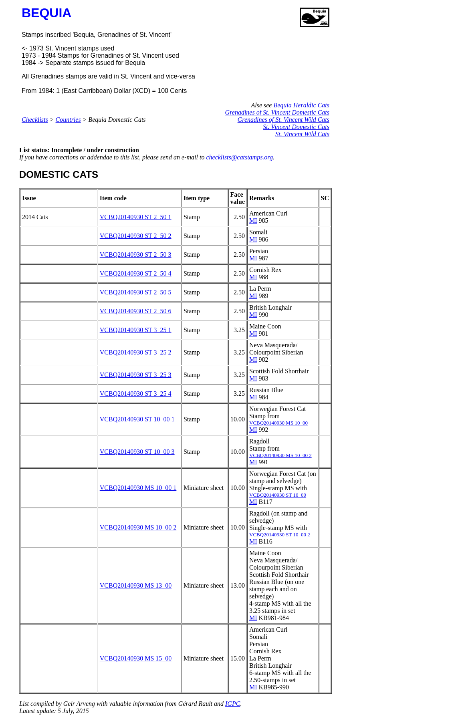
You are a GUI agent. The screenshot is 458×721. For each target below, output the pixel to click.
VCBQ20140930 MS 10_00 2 (280, 455)
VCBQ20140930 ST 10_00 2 (279, 535)
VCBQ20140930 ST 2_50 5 (135, 292)
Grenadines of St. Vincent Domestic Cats (277, 112)
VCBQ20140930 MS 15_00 (136, 658)
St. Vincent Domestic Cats (296, 126)
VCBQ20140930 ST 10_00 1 (137, 419)
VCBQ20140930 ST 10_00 (277, 495)
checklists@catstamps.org (239, 157)
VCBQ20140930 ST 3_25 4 (135, 393)
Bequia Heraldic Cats (301, 105)
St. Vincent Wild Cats (302, 134)
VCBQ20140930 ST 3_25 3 (135, 374)
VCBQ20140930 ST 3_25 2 (135, 352)
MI (253, 220)
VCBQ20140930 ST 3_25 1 (135, 329)
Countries (68, 119)
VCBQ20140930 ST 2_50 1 (135, 216)
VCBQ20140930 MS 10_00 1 (138, 487)
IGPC (232, 703)
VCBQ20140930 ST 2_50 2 (135, 235)
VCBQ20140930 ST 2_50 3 (135, 254)
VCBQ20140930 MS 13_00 (136, 585)
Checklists (35, 119)
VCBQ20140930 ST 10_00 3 (137, 451)
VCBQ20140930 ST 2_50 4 (135, 273)
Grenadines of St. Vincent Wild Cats (283, 119)
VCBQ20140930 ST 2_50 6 (135, 311)
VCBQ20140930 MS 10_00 (278, 423)
